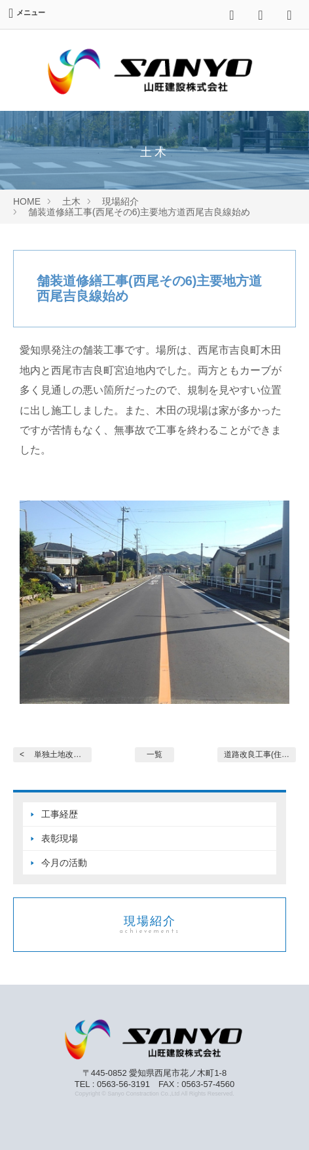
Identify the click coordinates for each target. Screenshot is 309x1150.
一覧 (154, 754)
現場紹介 (149, 924)
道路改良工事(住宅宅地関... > (260, 754)
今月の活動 (64, 862)
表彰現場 (59, 838)
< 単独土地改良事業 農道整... (56, 754)
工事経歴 (59, 814)
